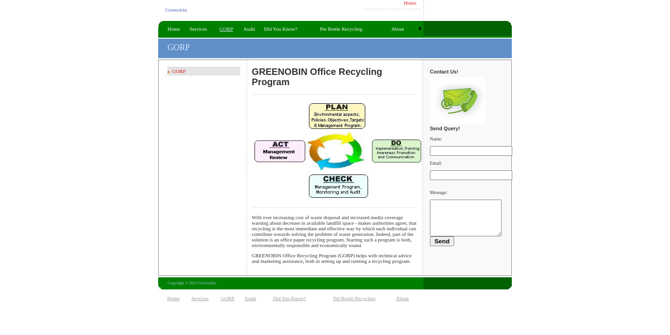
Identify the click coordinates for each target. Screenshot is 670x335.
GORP (226, 29)
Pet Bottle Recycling (341, 29)
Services (198, 29)
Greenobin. (176, 10)
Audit (249, 29)
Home (410, 3)
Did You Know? (280, 29)
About (397, 29)
